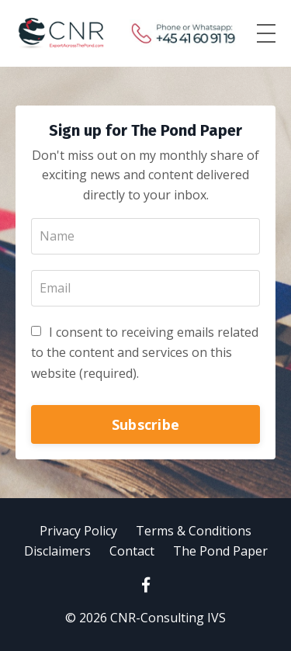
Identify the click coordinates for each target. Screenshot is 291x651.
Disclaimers (57, 550)
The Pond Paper (220, 550)
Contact (131, 550)
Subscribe (145, 424)
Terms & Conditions (193, 530)
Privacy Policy (78, 530)
